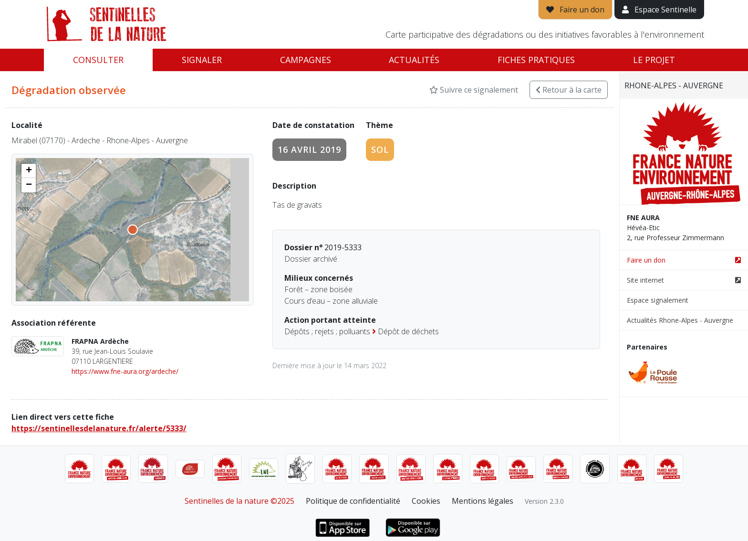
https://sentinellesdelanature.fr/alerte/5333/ (99, 428)
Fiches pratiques (536, 59)
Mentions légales (482, 501)
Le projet (654, 59)
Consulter (98, 59)
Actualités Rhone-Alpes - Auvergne (680, 320)
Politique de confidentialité (353, 501)
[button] (28, 171)
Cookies (426, 501)
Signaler (202, 59)
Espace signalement (657, 300)
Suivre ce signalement (473, 90)
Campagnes (305, 59)
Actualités (414, 59)
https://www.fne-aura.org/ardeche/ (125, 371)
